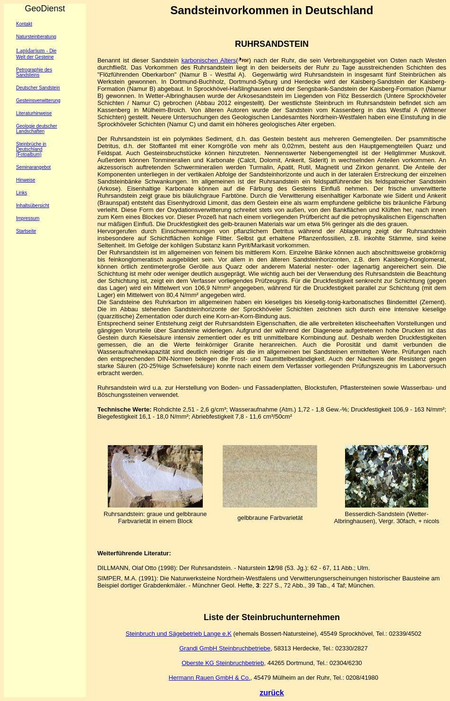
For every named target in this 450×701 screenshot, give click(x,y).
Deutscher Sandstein (38, 87)
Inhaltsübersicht (32, 205)
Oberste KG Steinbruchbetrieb (223, 662)
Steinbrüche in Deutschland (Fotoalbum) (31, 149)
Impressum (27, 218)
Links (21, 192)
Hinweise (25, 180)
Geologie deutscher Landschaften (36, 128)
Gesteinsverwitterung (38, 100)
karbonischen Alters (209, 60)
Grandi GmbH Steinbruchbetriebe (224, 648)
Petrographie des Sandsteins (34, 72)
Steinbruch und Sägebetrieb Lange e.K (179, 633)
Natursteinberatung (36, 36)
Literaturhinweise (34, 113)
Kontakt (24, 23)
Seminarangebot (33, 167)
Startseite (26, 231)
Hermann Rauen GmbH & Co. (210, 677)
